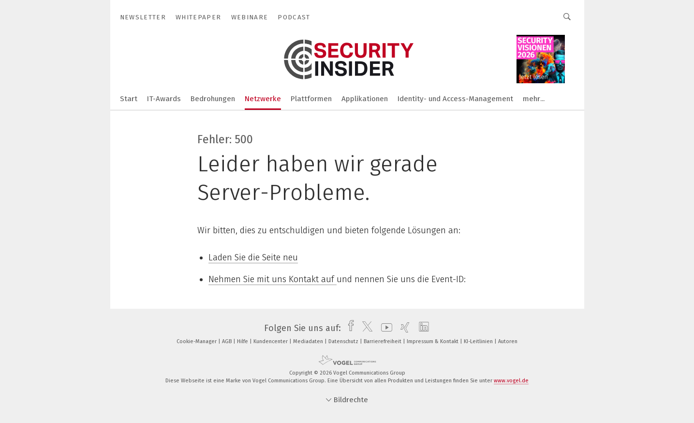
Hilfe (243, 341)
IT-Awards (164, 98)
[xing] (403, 328)
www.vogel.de (511, 381)
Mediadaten (309, 341)
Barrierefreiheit (383, 341)
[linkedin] (421, 328)
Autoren (507, 341)
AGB (227, 341)
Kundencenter (271, 341)
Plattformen (311, 98)
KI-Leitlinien (479, 341)
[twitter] (365, 328)
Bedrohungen (213, 98)
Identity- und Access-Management (455, 98)
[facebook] (348, 328)
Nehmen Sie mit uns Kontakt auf (272, 279)
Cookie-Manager (197, 341)
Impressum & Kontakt (433, 341)
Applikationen (364, 98)
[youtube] (384, 328)
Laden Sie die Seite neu (253, 257)
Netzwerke (263, 98)
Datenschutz (344, 341)
